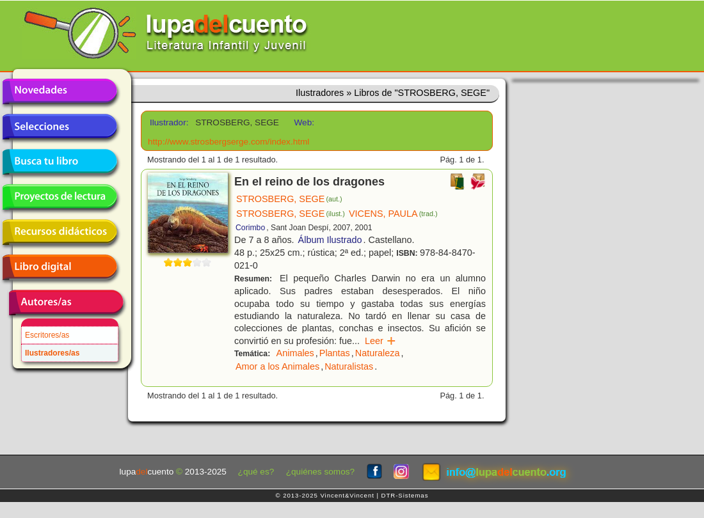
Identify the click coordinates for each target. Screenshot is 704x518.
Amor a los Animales (277, 366)
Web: (304, 122)
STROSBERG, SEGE (289, 199)
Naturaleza (377, 353)
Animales (295, 353)
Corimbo (250, 227)
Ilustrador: (168, 122)
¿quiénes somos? (320, 471)
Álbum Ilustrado (330, 240)
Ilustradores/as (52, 353)
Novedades (59, 91)
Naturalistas (348, 366)
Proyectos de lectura (59, 197)
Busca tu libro (59, 162)
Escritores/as (47, 335)
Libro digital (59, 267)
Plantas (334, 353)
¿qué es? (256, 471)
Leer (380, 341)
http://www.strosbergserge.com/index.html (228, 141)
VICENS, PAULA (393, 213)
